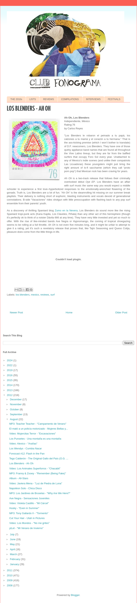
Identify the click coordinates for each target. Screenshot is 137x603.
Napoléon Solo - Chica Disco (25, 488)
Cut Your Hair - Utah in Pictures (27, 518)
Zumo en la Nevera (66, 210)
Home (69, 312)
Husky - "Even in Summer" (24, 508)
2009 (10, 580)
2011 (10, 570)
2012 (10, 395)
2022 (10, 365)
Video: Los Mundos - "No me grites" (29, 523)
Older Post (121, 312)
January (15, 564)
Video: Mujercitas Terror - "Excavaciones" (32, 433)
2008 (10, 585)
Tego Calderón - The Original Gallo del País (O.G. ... (38, 458)
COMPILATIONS (70, 99)
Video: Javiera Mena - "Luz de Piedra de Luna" (35, 483)
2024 (10, 360)
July (12, 534)
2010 (10, 575)
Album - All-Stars (18, 478)
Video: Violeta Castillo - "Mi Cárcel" (29, 503)
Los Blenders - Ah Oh (21, 463)
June (13, 539)
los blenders (23, 294)
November (16, 404)
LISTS (32, 99)
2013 (10, 390)
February (15, 559)
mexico (35, 294)
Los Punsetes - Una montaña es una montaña (35, 438)
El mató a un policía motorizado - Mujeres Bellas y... (38, 428)
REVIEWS (48, 99)
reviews (44, 294)
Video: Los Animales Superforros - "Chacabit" (34, 468)
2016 (10, 375)
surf (52, 294)
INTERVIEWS (93, 99)
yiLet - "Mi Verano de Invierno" (26, 528)
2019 (10, 370)
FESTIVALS (114, 99)
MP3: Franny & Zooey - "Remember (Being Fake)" (37, 473)
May (12, 544)
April (13, 549)
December (16, 399)
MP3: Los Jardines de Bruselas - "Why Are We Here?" (39, 493)
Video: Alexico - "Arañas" (23, 443)
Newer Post (16, 312)
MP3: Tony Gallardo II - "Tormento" (28, 513)
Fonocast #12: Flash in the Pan (26, 453)
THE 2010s (16, 99)
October (15, 409)
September (16, 414)
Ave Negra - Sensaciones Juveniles (29, 498)
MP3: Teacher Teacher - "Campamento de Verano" (37, 423)
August (14, 419)
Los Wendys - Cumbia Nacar (25, 448)
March (14, 554)
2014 (10, 385)
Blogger (75, 595)
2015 (10, 380)
